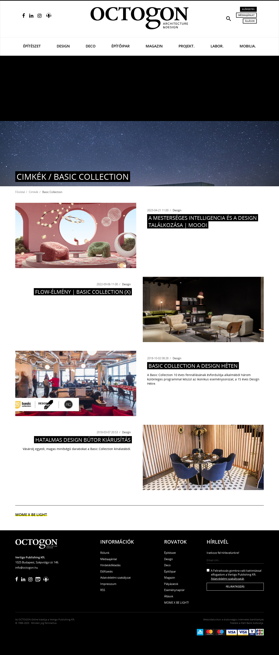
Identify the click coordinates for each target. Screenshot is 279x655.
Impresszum (108, 584)
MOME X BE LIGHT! (176, 603)
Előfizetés (248, 9)
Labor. (217, 46)
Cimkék (33, 192)
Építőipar (120, 46)
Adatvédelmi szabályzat (115, 577)
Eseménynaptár (174, 590)
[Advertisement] (139, 88)
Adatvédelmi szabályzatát (227, 579)
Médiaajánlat (246, 15)
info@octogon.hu (26, 567)
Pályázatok (171, 584)
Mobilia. (248, 46)
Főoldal (20, 192)
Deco (90, 46)
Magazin (154, 46)
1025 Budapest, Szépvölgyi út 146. (37, 562)
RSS (102, 590)
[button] (228, 18)
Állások (250, 20)
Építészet (32, 46)
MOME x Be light (31, 514)
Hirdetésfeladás (110, 565)
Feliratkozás (235, 586)
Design (63, 46)
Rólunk (104, 553)
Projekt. (187, 46)
